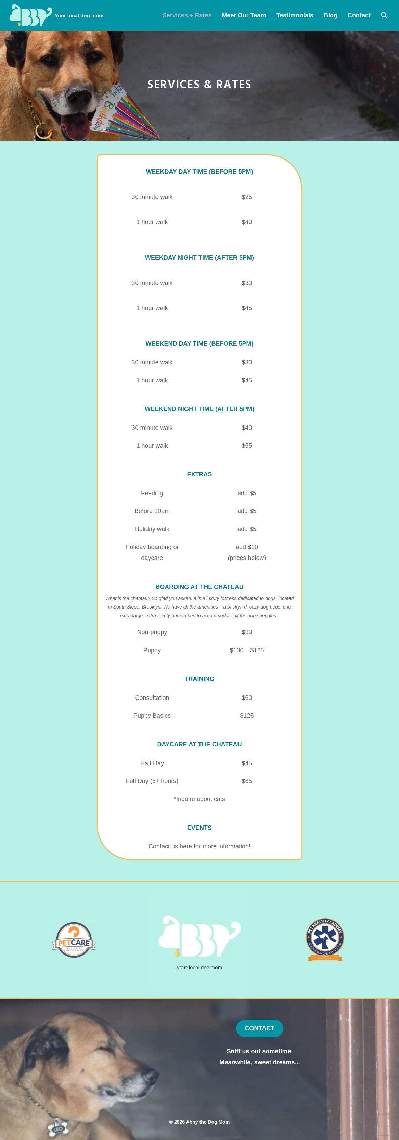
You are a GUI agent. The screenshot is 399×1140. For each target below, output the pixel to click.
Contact (359, 15)
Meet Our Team (244, 15)
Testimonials (294, 15)
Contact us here (170, 846)
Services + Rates (187, 15)
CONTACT (260, 1028)
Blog (330, 15)
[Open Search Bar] (384, 15)
